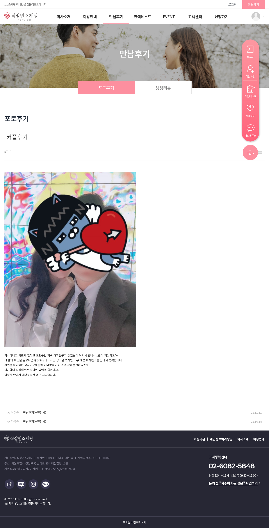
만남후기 (116, 16)
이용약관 (199, 439)
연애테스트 (142, 16)
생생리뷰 (163, 88)
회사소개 (64, 16)
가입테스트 (250, 95)
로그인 (232, 4)
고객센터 (195, 16)
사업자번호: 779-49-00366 (94, 458)
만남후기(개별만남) (34, 412)
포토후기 (106, 87)
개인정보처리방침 (221, 439)
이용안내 (90, 16)
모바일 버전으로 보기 (134, 522)
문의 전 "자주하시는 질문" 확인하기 (234, 483)
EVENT (169, 16)
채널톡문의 (250, 135)
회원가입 (253, 4)
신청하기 (221, 16)
